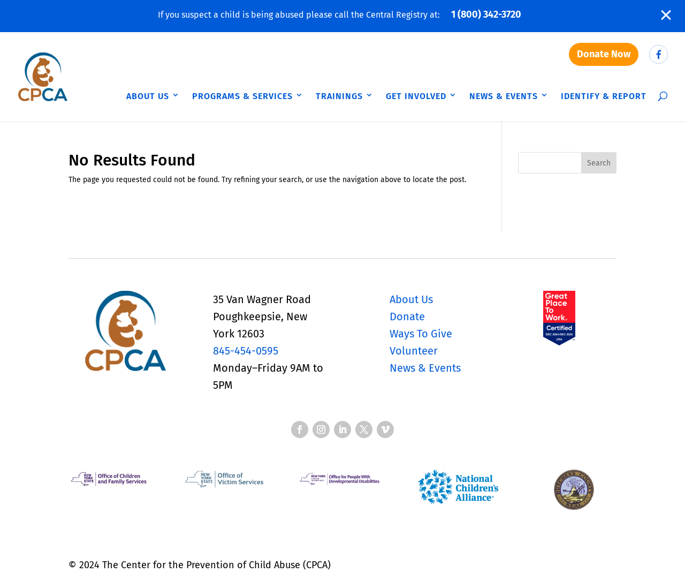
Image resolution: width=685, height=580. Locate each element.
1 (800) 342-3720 (486, 14)
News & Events (503, 96)
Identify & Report (603, 96)
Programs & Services (242, 96)
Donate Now (603, 54)
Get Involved (416, 96)
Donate (407, 316)
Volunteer (414, 350)
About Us (147, 96)
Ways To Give (421, 333)
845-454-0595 (245, 350)
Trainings (339, 96)
